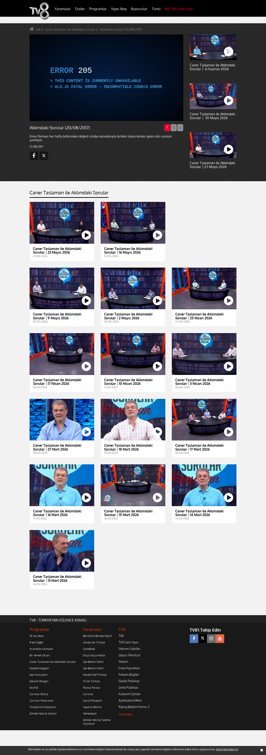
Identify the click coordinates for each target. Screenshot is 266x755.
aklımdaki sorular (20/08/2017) (121, 29)
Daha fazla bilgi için (227, 749)
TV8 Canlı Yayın (179, 9)
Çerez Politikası (128, 687)
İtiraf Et (34, 687)
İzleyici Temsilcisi (129, 655)
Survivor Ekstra (39, 694)
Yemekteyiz (90, 713)
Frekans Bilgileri (129, 674)
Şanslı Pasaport (92, 700)
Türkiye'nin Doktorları (43, 707)
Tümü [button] (156, 9)
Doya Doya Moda (94, 655)
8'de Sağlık (36, 642)
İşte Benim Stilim (93, 661)
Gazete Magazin (39, 668)
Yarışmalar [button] (63, 9)
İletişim (123, 661)
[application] (106, 77)
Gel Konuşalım (38, 674)
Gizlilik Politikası (129, 681)
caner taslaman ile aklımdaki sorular (70, 29)
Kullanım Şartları (130, 694)
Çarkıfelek (89, 648)
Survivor (88, 694)
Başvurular (139, 9)
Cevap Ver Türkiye (94, 642)
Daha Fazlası (126, 714)
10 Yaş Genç (37, 636)
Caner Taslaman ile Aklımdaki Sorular (53, 661)
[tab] (69, 194)
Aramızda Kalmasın (41, 648)
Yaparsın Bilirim (92, 707)
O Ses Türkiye (91, 681)
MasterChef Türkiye (95, 674)
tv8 (38, 29)
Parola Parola (91, 687)
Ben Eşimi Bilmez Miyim (97, 636)
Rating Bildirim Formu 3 (134, 707)
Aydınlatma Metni (130, 700)
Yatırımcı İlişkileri (129, 648)
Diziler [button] (80, 9)
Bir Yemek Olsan (40, 655)
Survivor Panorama (41, 700)
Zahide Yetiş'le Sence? (43, 713)
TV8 (121, 636)
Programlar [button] (98, 9)
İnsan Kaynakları (129, 668)
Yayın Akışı (119, 9)
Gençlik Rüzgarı (39, 681)
